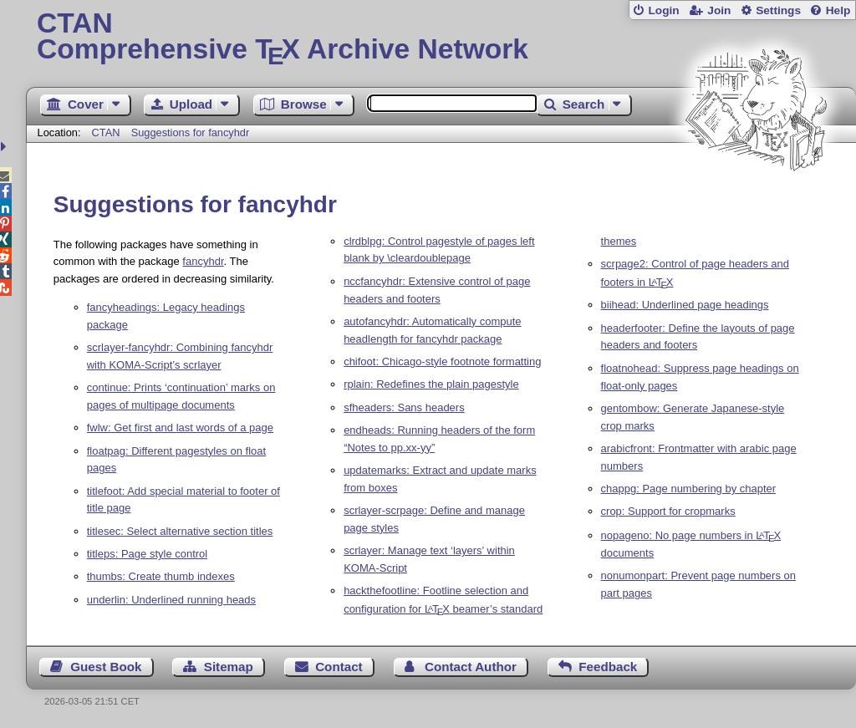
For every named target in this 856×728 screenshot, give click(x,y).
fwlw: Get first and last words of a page (180, 427)
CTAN (106, 132)
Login (663, 10)
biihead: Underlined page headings (685, 304)
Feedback (607, 666)
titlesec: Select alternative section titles (180, 531)
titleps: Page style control (147, 553)
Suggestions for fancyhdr (190, 132)
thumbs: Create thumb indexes (161, 576)
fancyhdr (202, 261)
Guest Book (105, 666)
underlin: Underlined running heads (171, 599)
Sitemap (228, 666)
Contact (339, 666)
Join (719, 10)
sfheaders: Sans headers (404, 407)
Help (838, 10)
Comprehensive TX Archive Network (441, 37)
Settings (778, 10)
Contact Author (471, 666)
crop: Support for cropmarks (668, 511)
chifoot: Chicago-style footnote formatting (442, 361)
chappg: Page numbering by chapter (689, 488)
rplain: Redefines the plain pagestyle (431, 384)
